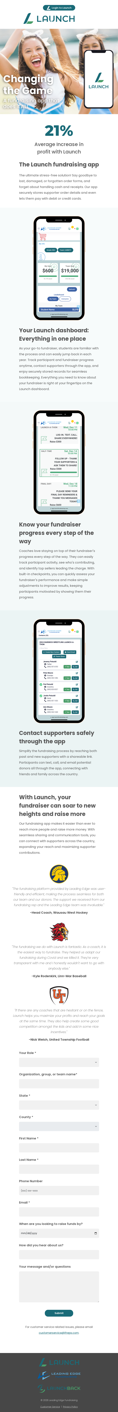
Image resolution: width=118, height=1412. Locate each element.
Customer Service (50, 1406)
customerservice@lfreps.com (59, 1333)
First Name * (28, 1138)
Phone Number (31, 1181)
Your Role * (27, 1053)
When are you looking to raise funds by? (51, 1224)
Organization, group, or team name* (48, 1074)
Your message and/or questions (45, 1266)
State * (24, 1095)
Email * (24, 1202)
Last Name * (28, 1160)
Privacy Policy (70, 1406)
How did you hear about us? (41, 1245)
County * (26, 1117)
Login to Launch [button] (59, 8)
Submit (59, 1313)
